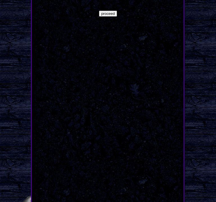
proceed (108, 14)
